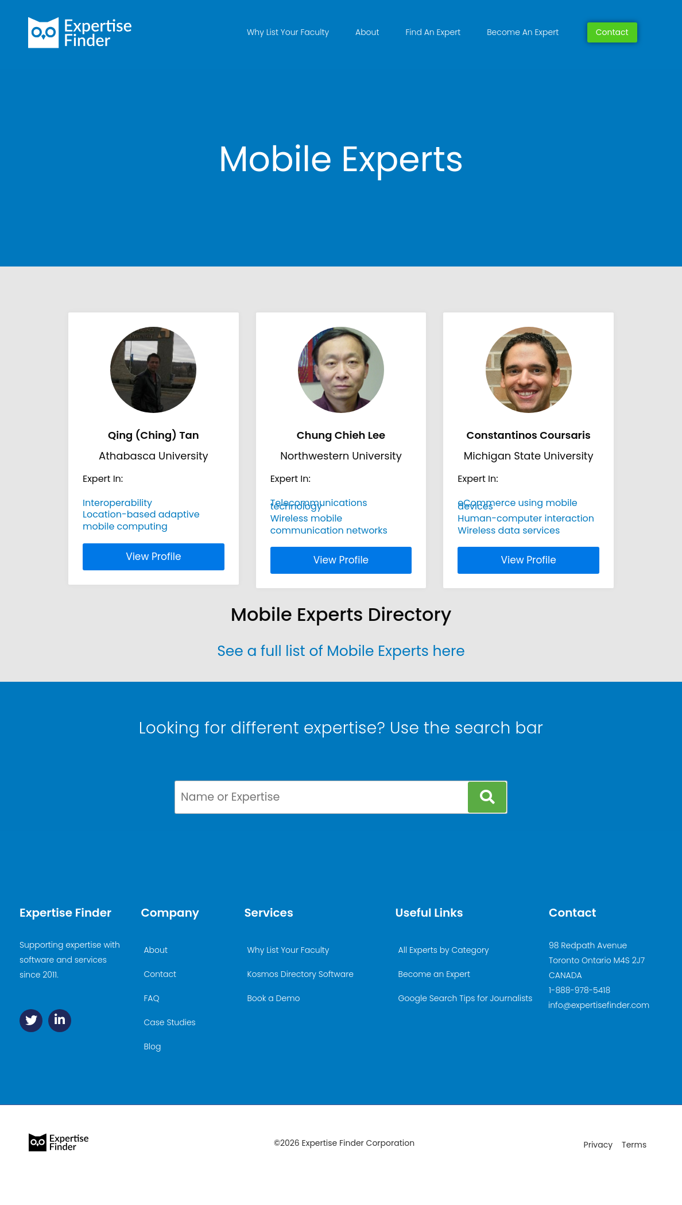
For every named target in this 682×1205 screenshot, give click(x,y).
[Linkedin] (59, 1020)
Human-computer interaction (526, 518)
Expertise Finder (65, 913)
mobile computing (125, 526)
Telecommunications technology (318, 504)
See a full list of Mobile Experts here (341, 651)
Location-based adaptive (141, 514)
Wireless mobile (306, 518)
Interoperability (117, 502)
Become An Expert (523, 32)
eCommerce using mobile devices (517, 504)
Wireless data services (509, 530)
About (367, 32)
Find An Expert (432, 32)
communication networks (329, 530)
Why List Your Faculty (288, 32)
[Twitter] (31, 1020)
